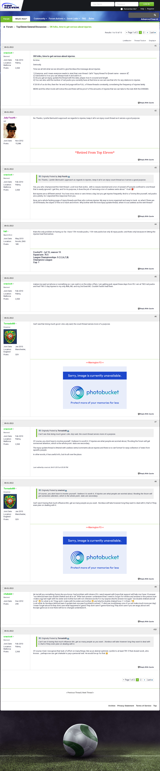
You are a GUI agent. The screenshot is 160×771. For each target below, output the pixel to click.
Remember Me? (130, 9)
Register (150, 9)
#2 (155, 111)
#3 (155, 168)
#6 (155, 316)
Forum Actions (56, 18)
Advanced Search (149, 19)
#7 (155, 422)
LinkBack (126, 41)
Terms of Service (143, 706)
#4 (155, 224)
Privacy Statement (125, 706)
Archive (111, 706)
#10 (155, 629)
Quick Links (72, 18)
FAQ (84, 18)
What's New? (21, 19)
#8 (155, 481)
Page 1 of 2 (133, 32)
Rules (91, 18)
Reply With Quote (146, 102)
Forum (6, 19)
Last (153, 32)
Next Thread (87, 692)
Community (39, 18)
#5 (155, 277)
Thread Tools (139, 41)
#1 (155, 46)
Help (142, 9)
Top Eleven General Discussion (31, 27)
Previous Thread (74, 692)
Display (152, 41)
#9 (155, 587)
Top (155, 706)
